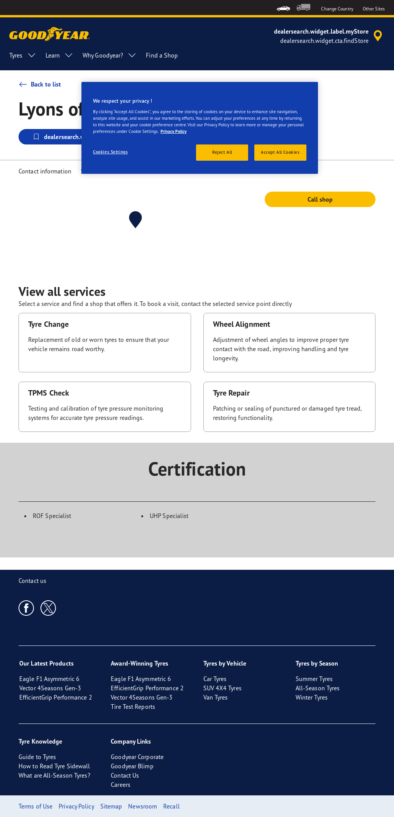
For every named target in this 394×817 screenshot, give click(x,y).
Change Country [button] (337, 9)
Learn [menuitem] (60, 55)
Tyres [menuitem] (22, 55)
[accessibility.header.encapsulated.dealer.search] (329, 36)
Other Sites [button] (374, 9)
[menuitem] (283, 7)
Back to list (40, 84)
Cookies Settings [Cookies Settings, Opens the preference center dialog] (110, 152)
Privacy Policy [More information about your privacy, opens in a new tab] (173, 131)
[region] (199, 128)
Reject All (222, 152)
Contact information (45, 171)
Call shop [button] (320, 199)
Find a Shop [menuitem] (162, 55)
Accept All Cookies (280, 152)
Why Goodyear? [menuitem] (110, 55)
